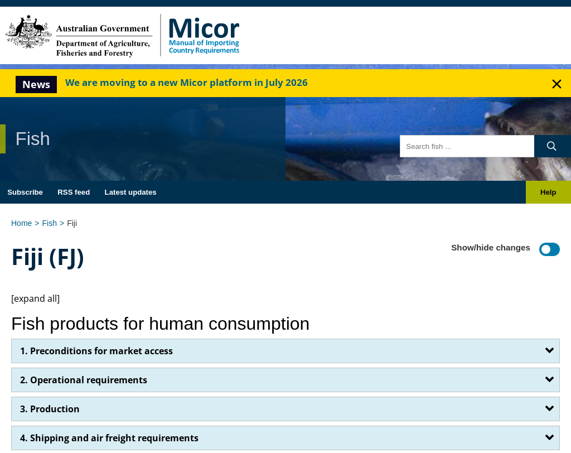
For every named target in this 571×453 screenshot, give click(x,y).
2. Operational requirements (83, 380)
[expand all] (35, 298)
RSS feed (73, 192)
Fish (49, 223)
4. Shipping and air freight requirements (109, 438)
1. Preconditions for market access (96, 351)
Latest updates (131, 192)
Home (21, 223)
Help (548, 192)
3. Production (50, 409)
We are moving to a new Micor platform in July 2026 (186, 82)
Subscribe (25, 192)
